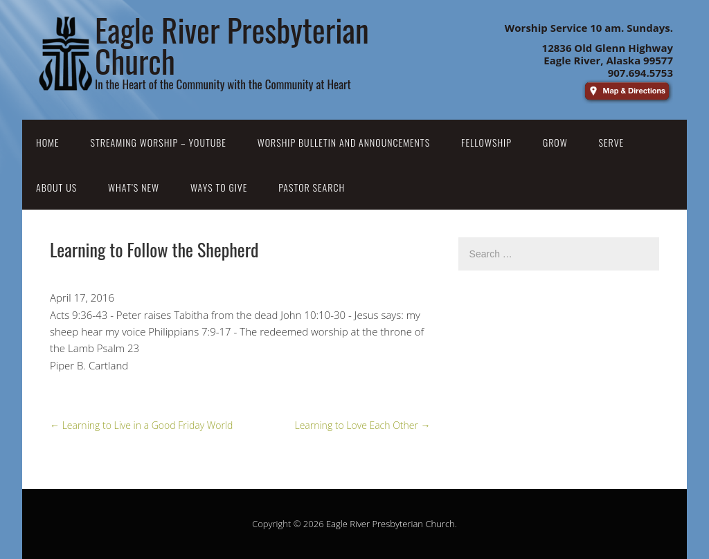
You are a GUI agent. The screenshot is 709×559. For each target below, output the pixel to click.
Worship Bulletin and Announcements (344, 142)
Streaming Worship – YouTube (158, 142)
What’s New (133, 187)
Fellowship (486, 142)
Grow (555, 142)
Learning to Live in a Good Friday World (141, 425)
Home (48, 142)
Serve (612, 142)
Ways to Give (218, 187)
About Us (56, 187)
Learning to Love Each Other (362, 425)
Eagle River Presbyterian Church (390, 523)
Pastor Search (311, 187)
